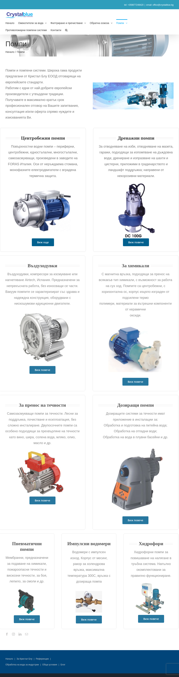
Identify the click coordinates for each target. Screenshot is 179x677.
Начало (9, 659)
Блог (63, 664)
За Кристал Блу (24, 659)
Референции (42, 659)
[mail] (26, 634)
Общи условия (49, 664)
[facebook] (6, 634)
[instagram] (13, 634)
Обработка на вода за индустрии (22, 664)
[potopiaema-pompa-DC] (135, 184)
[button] (66, 29)
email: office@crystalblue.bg (160, 5)
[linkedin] (20, 634)
